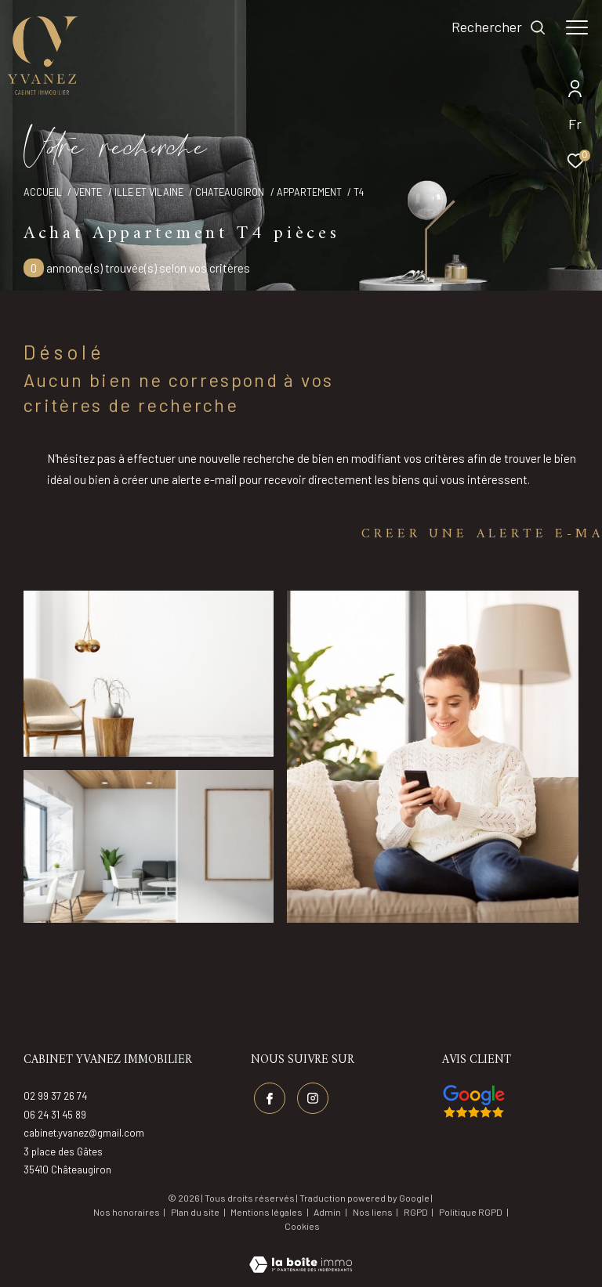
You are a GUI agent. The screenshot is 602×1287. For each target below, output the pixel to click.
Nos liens (373, 1211)
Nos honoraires (126, 1211)
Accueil (43, 191)
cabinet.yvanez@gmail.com (84, 1132)
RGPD (417, 1211)
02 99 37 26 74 (55, 1096)
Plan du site (196, 1211)
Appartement (309, 191)
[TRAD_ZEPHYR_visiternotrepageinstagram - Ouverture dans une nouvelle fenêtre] (312, 1098)
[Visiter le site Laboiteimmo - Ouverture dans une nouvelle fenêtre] (300, 1254)
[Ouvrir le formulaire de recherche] (499, 27)
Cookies (302, 1226)
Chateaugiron (229, 191)
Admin (328, 1211)
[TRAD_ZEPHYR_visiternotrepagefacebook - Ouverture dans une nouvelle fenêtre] (269, 1098)
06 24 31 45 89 (55, 1114)
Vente (88, 191)
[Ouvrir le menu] (577, 27)
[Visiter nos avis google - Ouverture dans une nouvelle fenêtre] (474, 1101)
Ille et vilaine (148, 191)
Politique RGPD (470, 1211)
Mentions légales (267, 1211)
